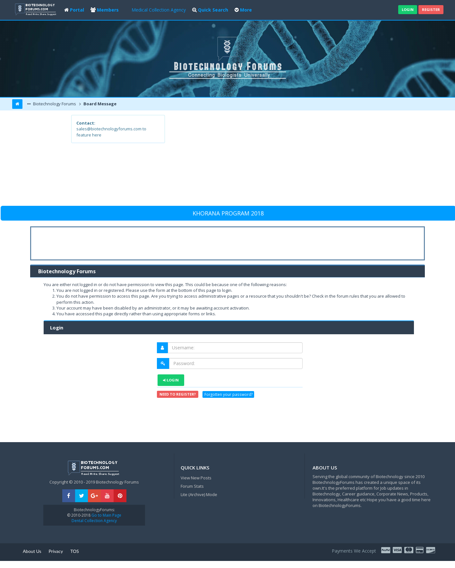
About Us (32, 551)
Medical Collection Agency (159, 10)
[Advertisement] (274, 160)
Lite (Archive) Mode (199, 494)
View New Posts (196, 478)
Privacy (56, 551)
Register (431, 9)
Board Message (99, 104)
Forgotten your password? (228, 394)
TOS (74, 551)
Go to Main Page (105, 515)
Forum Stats (192, 486)
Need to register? (177, 394)
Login (408, 9)
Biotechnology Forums (54, 104)
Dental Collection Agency (94, 520)
